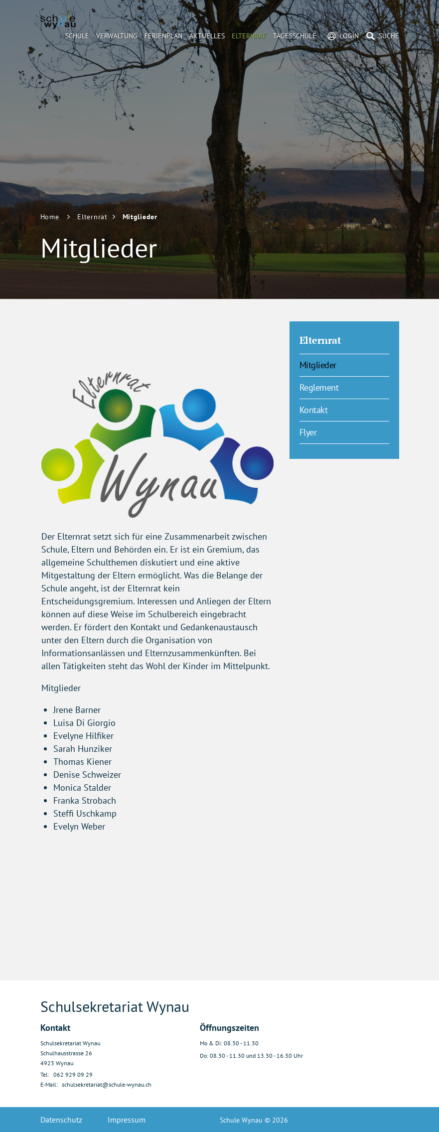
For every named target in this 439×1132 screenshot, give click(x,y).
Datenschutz (61, 1120)
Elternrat (249, 35)
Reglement (319, 387)
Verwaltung (117, 35)
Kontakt (313, 410)
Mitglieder (341, 365)
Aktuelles (207, 35)
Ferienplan (163, 35)
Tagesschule (294, 35)
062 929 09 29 (73, 1074)
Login (349, 35)
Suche (389, 35)
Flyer (308, 432)
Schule (77, 35)
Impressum (127, 1120)
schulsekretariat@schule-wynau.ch (106, 1084)
